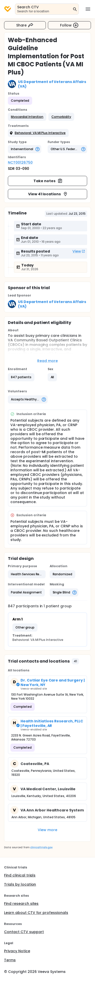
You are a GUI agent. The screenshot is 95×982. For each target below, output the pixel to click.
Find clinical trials (19, 875)
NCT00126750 (20, 162)
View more (47, 829)
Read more (47, 361)
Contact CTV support (24, 931)
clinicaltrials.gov (41, 847)
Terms (10, 960)
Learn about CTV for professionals (36, 912)
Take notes (48, 180)
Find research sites (21, 903)
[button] (27, 117)
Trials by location (20, 884)
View (78, 251)
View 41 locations (48, 194)
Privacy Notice (17, 950)
